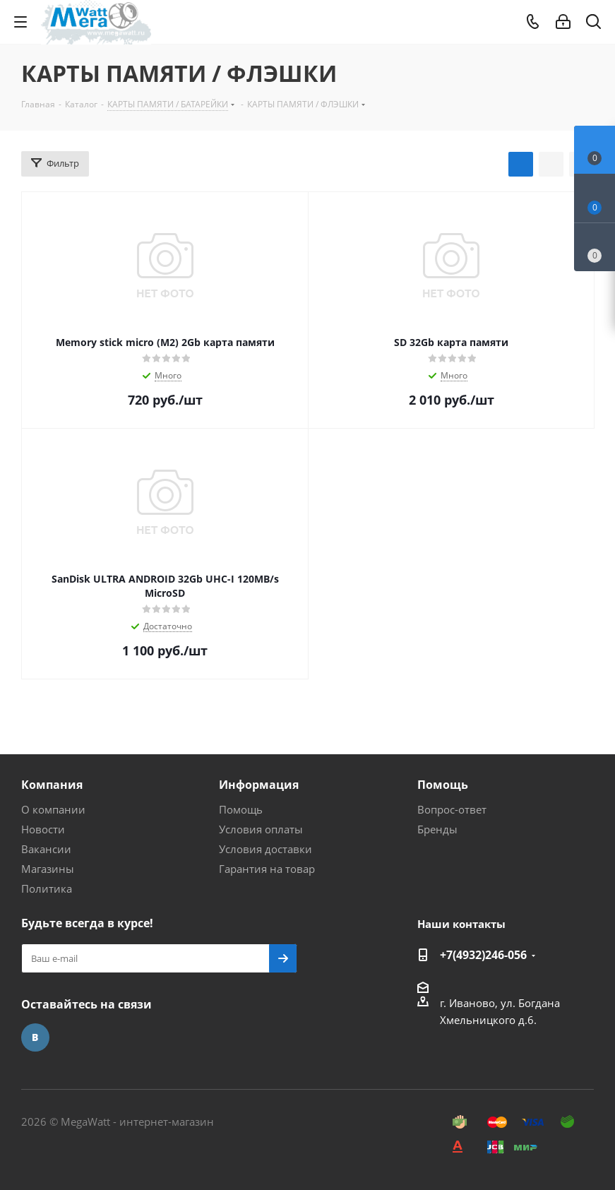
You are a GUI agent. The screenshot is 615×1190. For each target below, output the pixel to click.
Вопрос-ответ (451, 809)
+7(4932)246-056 (483, 955)
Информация (259, 784)
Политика (46, 888)
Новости (43, 829)
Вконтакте (35, 1037)
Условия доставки (265, 849)
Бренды (437, 829)
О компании (53, 809)
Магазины (47, 869)
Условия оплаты (261, 829)
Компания (52, 784)
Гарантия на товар (267, 869)
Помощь (241, 809)
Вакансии (46, 849)
